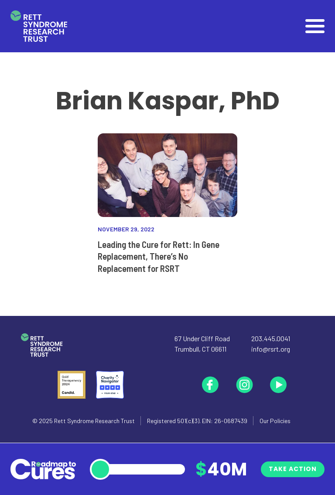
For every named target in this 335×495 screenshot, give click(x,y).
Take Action (293, 468)
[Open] (315, 26)
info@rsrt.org (270, 349)
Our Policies (275, 420)
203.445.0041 (270, 338)
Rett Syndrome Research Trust (94, 420)
